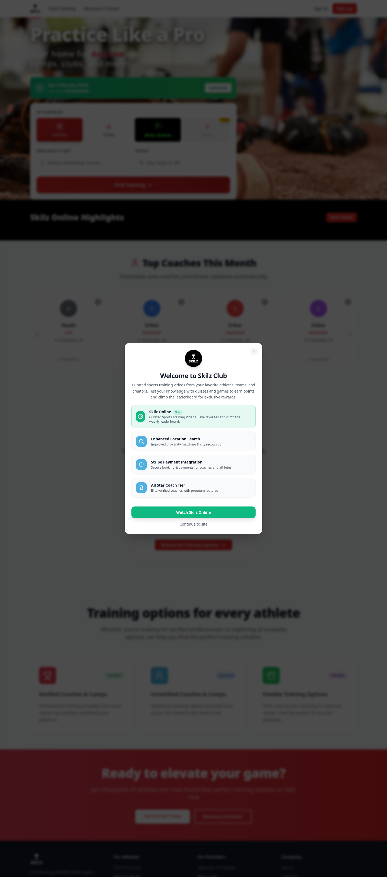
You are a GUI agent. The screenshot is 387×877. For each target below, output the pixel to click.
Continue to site (193, 524)
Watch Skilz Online (193, 512)
